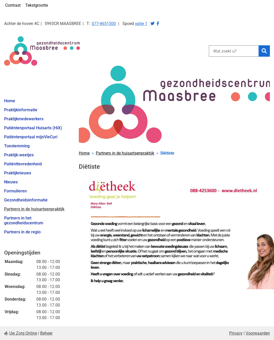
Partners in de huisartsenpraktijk (34, 209)
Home (9, 100)
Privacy (236, 333)
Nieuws (11, 182)
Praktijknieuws (17, 173)
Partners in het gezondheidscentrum (23, 220)
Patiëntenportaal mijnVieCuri (30, 136)
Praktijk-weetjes (19, 154)
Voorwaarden (258, 333)
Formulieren (15, 191)
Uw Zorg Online (23, 333)
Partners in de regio (22, 232)
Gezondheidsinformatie (26, 200)
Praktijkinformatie (20, 109)
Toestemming (17, 145)
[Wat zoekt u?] (234, 51)
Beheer (46, 333)
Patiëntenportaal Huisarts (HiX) (33, 127)
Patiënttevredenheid (23, 164)
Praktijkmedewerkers (24, 118)
